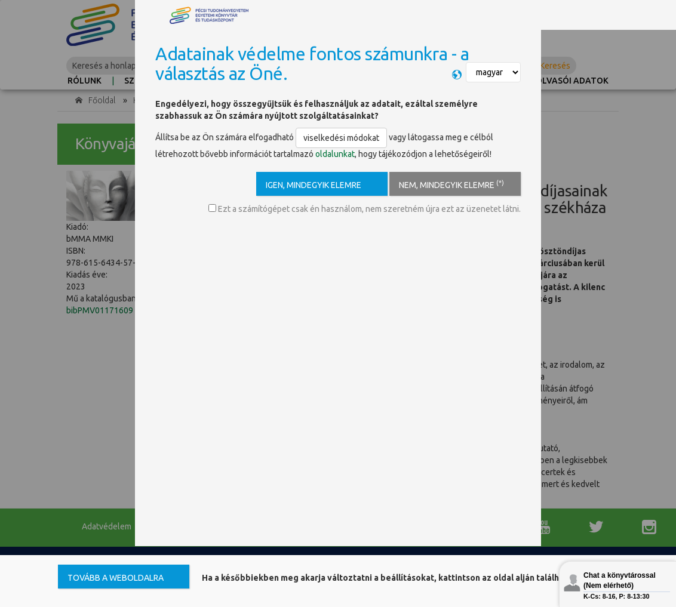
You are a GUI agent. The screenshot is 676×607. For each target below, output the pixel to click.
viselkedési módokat (341, 138)
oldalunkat (335, 154)
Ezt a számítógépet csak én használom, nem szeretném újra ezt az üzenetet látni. (364, 209)
